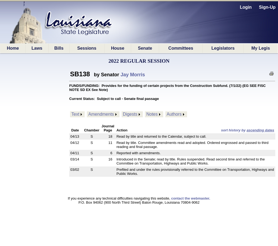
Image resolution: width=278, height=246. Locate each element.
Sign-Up (267, 7)
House (117, 48)
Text (75, 114)
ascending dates (260, 130)
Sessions (86, 48)
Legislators (223, 48)
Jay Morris (133, 74)
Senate (145, 48)
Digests (130, 114)
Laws (36, 48)
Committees (180, 48)
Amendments (101, 114)
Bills (59, 48)
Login (246, 7)
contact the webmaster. (190, 198)
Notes (152, 114)
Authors (174, 114)
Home (13, 48)
